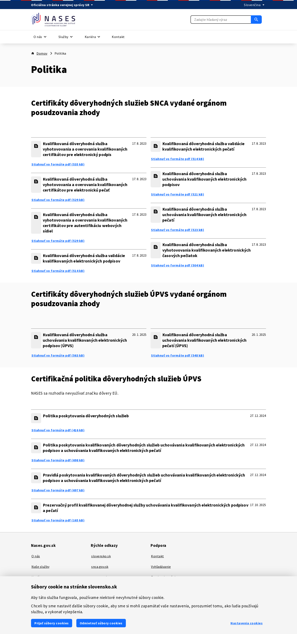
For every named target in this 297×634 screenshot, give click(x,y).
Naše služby (40, 566)
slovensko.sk (101, 556)
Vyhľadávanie (161, 566)
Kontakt (118, 37)
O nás (35, 556)
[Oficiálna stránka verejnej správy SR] (62, 4)
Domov (41, 53)
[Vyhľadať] (256, 19)
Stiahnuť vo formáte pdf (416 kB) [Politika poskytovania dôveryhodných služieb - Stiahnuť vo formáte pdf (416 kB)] (58, 430)
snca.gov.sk (99, 566)
